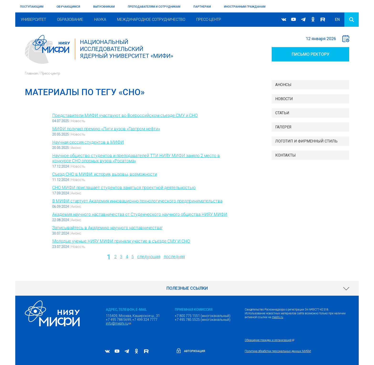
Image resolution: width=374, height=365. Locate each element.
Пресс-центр (208, 19)
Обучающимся (68, 6)
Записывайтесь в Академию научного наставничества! (107, 227)
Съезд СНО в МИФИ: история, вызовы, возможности (104, 174)
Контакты (285, 155)
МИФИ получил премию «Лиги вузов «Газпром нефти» (106, 128)
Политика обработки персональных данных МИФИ (278, 351)
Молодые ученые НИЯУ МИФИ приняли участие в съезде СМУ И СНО (121, 241)
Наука (100, 19)
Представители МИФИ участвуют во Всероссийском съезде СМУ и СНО (125, 115)
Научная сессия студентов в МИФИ (88, 142)
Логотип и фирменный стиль (306, 141)
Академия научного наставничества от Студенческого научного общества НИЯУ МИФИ (139, 214)
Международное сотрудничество (151, 19)
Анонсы (283, 84)
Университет (33, 19)
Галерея (283, 127)
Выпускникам (104, 6)
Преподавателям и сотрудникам (154, 6)
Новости (284, 99)
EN (337, 19)
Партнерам (202, 6)
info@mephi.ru (119, 323)
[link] (187, 288)
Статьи (282, 113)
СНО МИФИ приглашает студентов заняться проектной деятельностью (124, 187)
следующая (148, 256)
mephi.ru (277, 317)
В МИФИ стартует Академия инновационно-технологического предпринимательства (137, 200)
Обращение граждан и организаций (270, 340)
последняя (174, 256)
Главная (31, 73)
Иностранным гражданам (244, 6)
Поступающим (31, 6)
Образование (70, 19)
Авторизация (194, 351)
